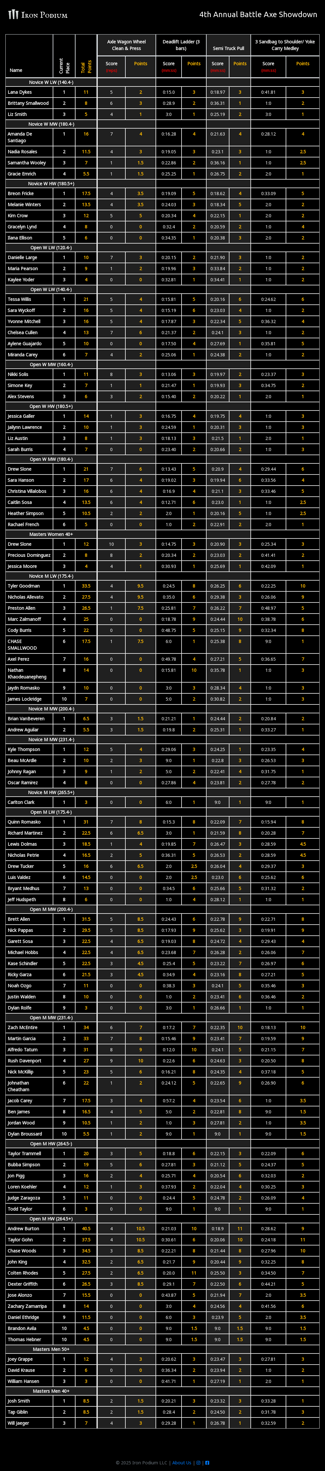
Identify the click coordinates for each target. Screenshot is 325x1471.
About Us (181, 1463)
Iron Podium (38, 15)
